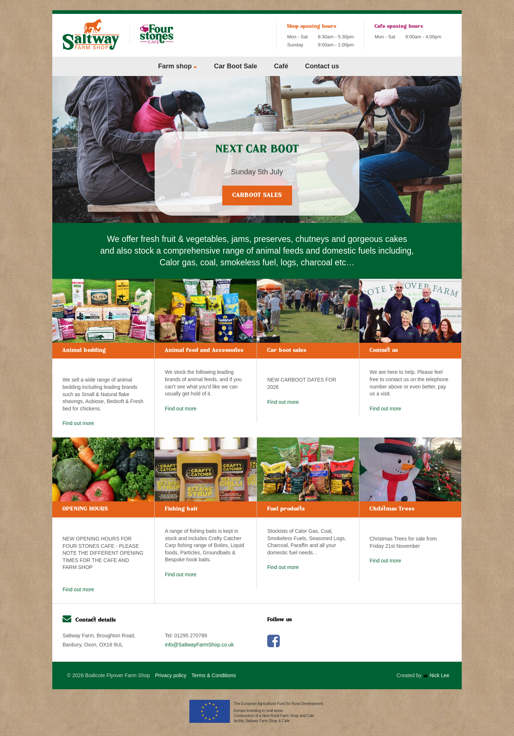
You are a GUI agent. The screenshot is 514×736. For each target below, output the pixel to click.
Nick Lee (436, 675)
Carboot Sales (257, 195)
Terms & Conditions (214, 675)
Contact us (322, 66)
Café (281, 66)
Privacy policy (170, 675)
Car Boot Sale (235, 66)
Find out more (78, 423)
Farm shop (175, 66)
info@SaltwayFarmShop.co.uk (199, 645)
